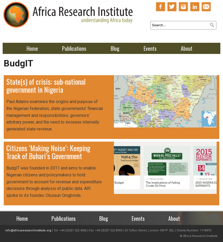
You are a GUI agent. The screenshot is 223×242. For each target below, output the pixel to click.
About (186, 48)
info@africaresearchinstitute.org (28, 230)
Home (32, 48)
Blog (115, 48)
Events (150, 48)
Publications (74, 48)
